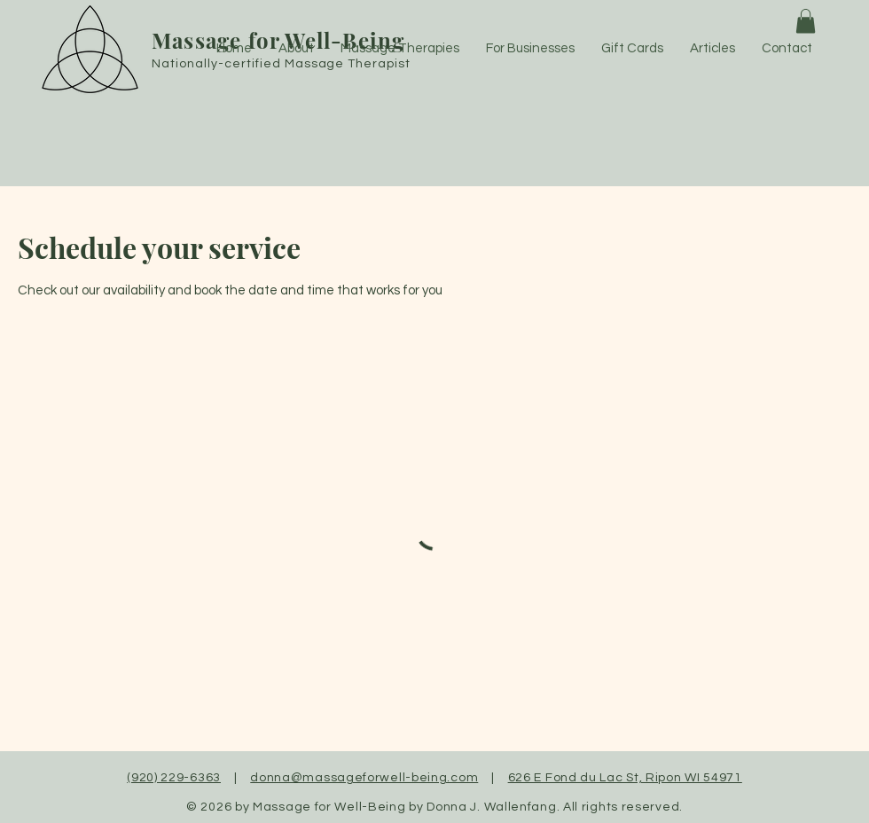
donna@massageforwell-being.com (364, 778)
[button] (805, 21)
